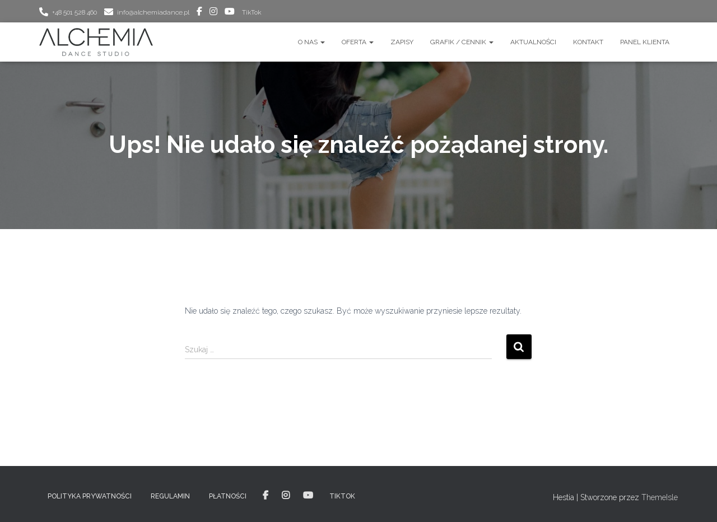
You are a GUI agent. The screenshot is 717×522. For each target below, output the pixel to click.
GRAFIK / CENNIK (461, 42)
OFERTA (358, 42)
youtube (230, 13)
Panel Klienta (644, 42)
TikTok (252, 12)
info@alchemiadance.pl (153, 12)
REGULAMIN (170, 496)
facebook (199, 13)
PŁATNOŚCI (227, 496)
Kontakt (588, 42)
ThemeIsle (659, 497)
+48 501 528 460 (74, 12)
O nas (311, 42)
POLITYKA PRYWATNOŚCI (90, 496)
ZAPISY (401, 42)
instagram (213, 13)
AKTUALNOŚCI (533, 42)
